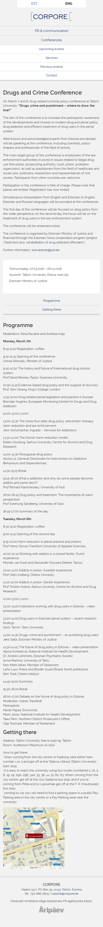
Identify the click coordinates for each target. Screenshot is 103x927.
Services (52, 58)
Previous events (51, 67)
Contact (51, 75)
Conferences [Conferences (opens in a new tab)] (51, 40)
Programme (51, 301)
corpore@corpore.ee (64, 893)
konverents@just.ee (46, 250)
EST (34, 4)
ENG (68, 4)
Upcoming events (51, 49)
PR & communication (51, 31)
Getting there (51, 309)
